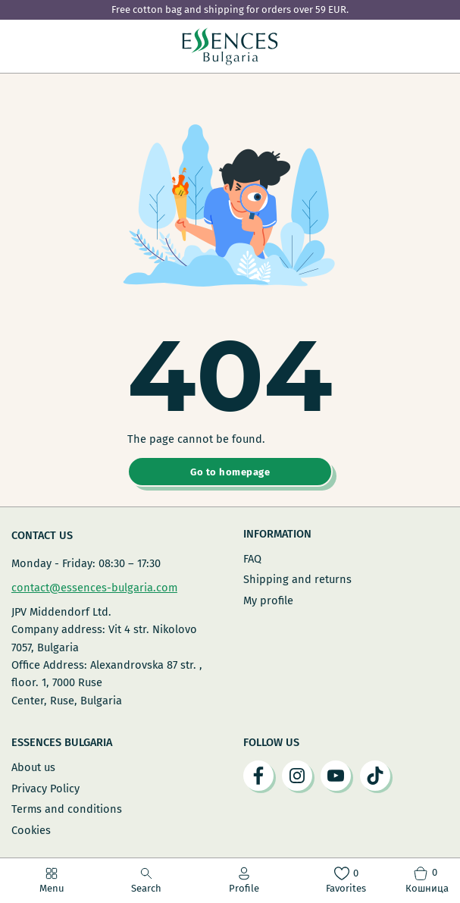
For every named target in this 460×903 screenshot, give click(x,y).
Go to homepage (230, 472)
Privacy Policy (45, 788)
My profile (268, 600)
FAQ (252, 559)
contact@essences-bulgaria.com (94, 587)
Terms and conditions (66, 809)
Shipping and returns (297, 579)
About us (33, 767)
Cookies (31, 830)
